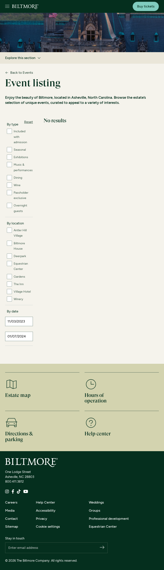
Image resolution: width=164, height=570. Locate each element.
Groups (94, 510)
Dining (18, 178)
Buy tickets (145, 6)
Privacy (41, 519)
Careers (11, 502)
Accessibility (46, 510)
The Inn (19, 284)
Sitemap (11, 526)
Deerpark (20, 256)
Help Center (45, 502)
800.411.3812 (14, 481)
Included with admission (20, 137)
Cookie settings (48, 526)
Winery (18, 299)
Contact (11, 519)
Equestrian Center (21, 266)
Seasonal (20, 150)
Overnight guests (20, 208)
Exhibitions (21, 157)
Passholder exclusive (21, 195)
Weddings (96, 502)
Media (10, 510)
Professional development (109, 519)
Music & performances (23, 167)
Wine (17, 185)
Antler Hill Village (20, 232)
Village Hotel (22, 291)
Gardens (19, 276)
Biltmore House (19, 246)
